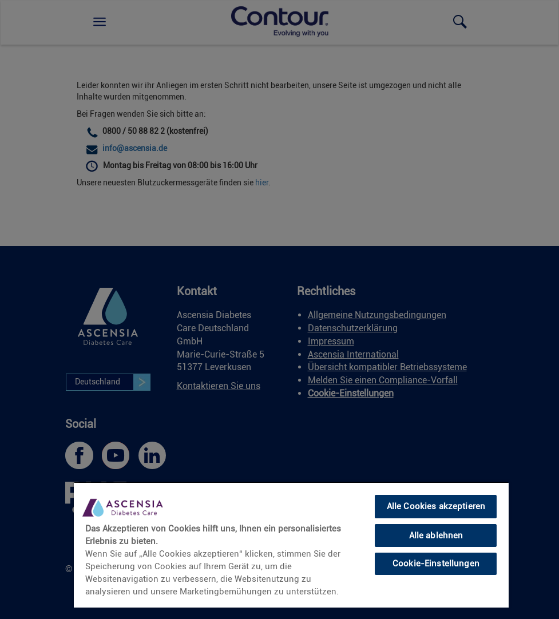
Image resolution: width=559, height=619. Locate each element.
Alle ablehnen (436, 535)
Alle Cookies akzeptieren (436, 506)
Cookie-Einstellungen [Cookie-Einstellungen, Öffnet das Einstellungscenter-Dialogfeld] (436, 563)
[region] (291, 545)
